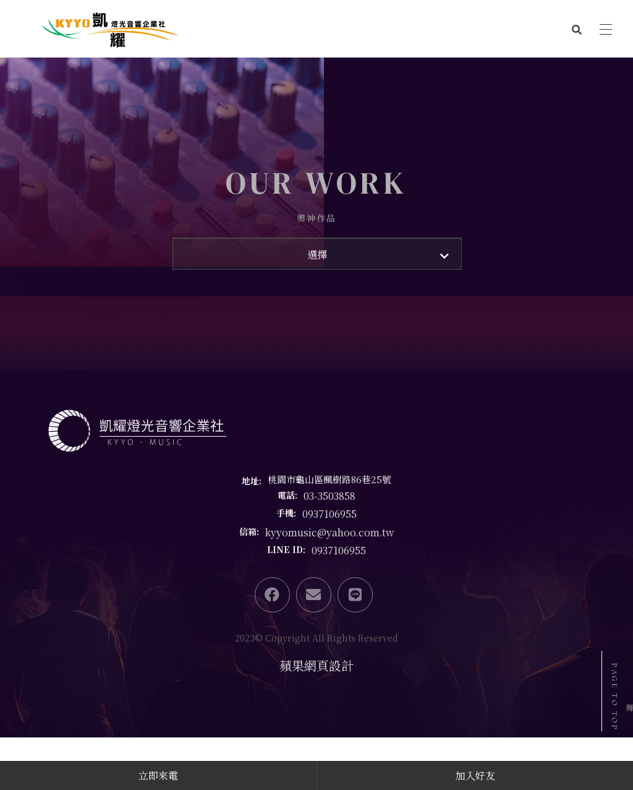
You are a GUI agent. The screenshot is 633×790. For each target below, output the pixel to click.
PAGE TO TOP (614, 697)
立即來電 (158, 775)
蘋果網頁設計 (316, 732)
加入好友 (475, 775)
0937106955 (329, 580)
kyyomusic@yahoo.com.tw (329, 598)
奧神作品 (316, 251)
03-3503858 (329, 561)
